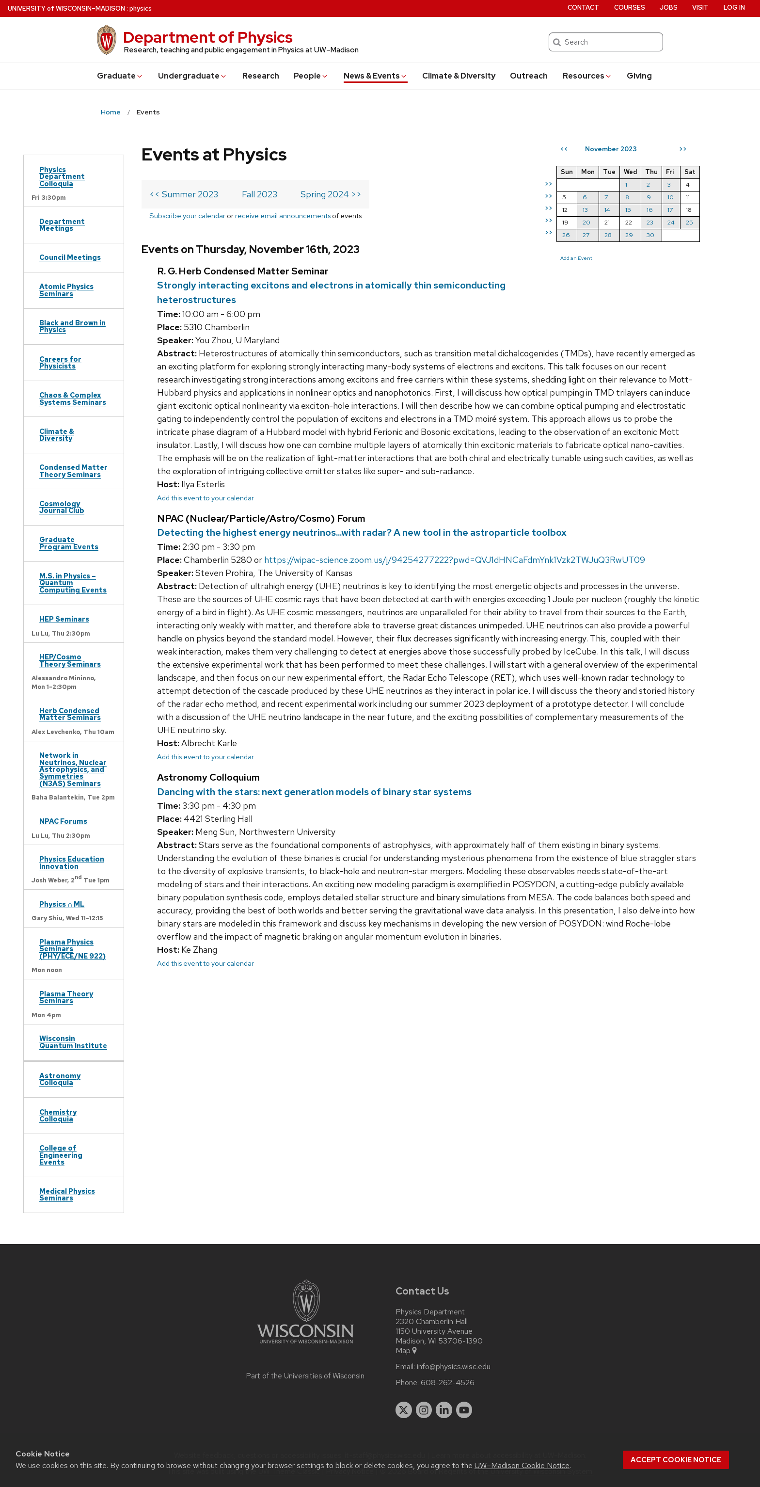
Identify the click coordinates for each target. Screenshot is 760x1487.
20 (586, 222)
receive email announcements (283, 215)
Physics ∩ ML (61, 904)
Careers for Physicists (60, 362)
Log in (734, 7)
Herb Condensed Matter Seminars (70, 714)
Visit (700, 7)
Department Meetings (62, 225)
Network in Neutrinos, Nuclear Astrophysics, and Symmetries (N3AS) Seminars (73, 769)
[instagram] (424, 1410)
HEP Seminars (64, 619)
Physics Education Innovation (71, 862)
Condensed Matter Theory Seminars (73, 471)
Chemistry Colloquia (58, 1115)
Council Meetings (70, 257)
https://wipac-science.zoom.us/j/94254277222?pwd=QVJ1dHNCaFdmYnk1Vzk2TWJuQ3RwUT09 (454, 559)
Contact (583, 7)
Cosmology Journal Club (61, 507)
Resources (587, 76)
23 (650, 222)
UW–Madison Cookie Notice (522, 1465)
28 (608, 235)
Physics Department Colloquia (62, 176)
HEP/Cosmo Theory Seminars (70, 660)
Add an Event (576, 258)
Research (260, 76)
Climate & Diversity (458, 76)
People (311, 76)
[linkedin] (444, 1410)
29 (629, 235)
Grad (120, 76)
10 (670, 197)
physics (140, 8)
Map (407, 1351)
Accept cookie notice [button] (676, 1460)
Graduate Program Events (68, 543)
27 (586, 235)
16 (649, 210)
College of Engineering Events (60, 1155)
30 (650, 235)
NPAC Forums (63, 821)
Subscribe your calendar (187, 215)
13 (585, 210)
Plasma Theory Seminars (66, 997)
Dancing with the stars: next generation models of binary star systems (314, 791)
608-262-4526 (448, 1383)
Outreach (529, 76)
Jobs (669, 7)
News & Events (376, 76)
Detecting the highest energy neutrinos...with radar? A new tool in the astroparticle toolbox (362, 532)
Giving (639, 76)
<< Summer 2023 (183, 194)
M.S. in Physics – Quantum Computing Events (73, 582)
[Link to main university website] (305, 1345)
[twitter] (404, 1410)
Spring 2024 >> (331, 194)
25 (689, 222)
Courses (629, 7)
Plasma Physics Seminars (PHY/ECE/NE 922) (72, 948)
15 (628, 210)
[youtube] (464, 1410)
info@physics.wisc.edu (454, 1367)
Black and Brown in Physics (72, 326)
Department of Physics (208, 37)
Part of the (305, 1376)
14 (607, 210)
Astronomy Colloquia (59, 1079)
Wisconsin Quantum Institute (73, 1042)
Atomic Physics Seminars (66, 290)
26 (566, 235)
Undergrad (192, 76)
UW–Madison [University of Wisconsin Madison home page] (66, 8)
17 (670, 210)
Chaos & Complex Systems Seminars (72, 398)
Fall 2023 (259, 194)
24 (671, 222)
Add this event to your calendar (205, 497)
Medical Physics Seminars (67, 1194)
